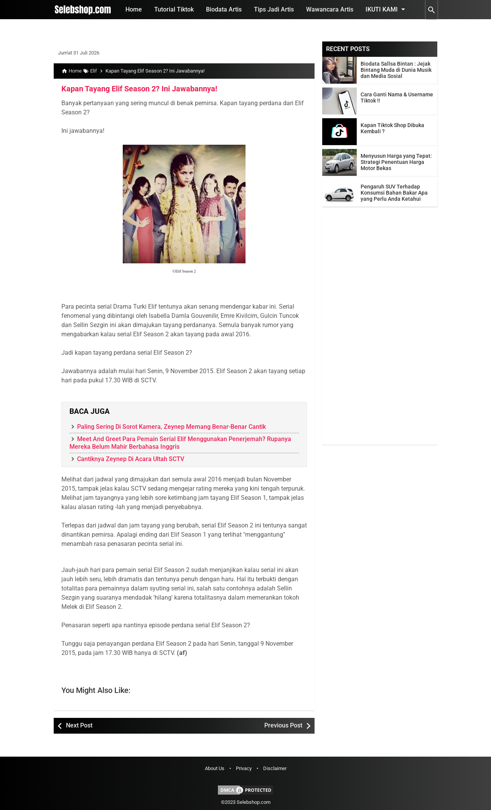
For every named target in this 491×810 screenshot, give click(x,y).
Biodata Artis (224, 9)
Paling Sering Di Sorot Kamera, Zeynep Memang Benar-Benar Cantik (171, 426)
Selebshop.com (253, 802)
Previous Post (283, 725)
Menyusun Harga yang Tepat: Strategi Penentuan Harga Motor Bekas (396, 162)
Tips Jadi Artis (274, 9)
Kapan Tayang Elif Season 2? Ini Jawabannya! (139, 88)
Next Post (79, 725)
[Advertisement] (379, 329)
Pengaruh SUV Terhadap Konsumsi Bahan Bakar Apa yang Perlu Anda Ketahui (394, 192)
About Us (214, 768)
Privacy (244, 768)
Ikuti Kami (387, 9)
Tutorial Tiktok (174, 9)
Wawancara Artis (329, 9)
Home (133, 9)
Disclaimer (275, 768)
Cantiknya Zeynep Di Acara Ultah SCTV (130, 459)
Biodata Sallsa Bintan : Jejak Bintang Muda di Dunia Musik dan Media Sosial (396, 70)
